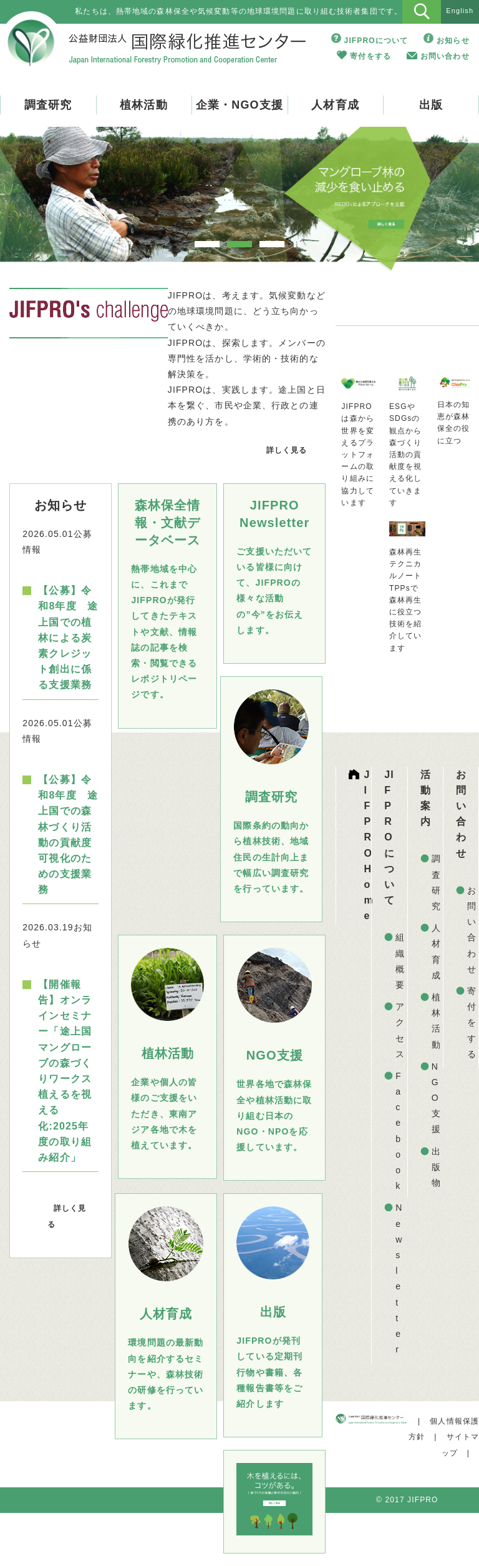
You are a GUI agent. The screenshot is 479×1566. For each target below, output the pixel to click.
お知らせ (453, 40)
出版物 (436, 1167)
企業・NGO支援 (239, 105)
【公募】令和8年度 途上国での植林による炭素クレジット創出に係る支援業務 (68, 637)
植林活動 (143, 105)
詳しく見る (286, 450)
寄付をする (370, 56)
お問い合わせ (445, 56)
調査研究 (48, 105)
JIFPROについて (376, 40)
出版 (431, 105)
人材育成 (335, 105)
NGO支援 (436, 1098)
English (459, 10)
